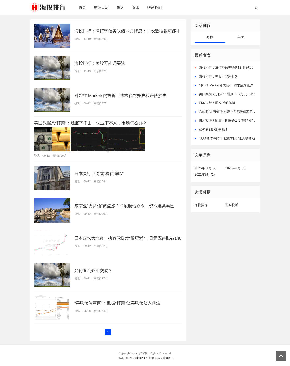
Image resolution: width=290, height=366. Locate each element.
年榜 (240, 37)
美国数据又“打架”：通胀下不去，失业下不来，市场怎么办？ (90, 123)
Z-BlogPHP (140, 357)
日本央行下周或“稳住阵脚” (99, 173)
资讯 (135, 7)
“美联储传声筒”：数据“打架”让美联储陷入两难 (117, 303)
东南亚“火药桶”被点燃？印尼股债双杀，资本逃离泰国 (124, 205)
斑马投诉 (231, 205)
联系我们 (154, 7)
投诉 (120, 7)
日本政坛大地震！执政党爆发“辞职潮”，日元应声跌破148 (127, 238)
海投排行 (201, 205)
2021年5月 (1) (205, 174)
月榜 (210, 37)
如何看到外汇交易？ (93, 270)
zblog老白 (167, 357)
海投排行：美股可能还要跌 (99, 63)
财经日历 (101, 7)
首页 (82, 7)
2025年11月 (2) (205, 168)
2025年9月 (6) (235, 168)
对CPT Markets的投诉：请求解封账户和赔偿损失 (120, 95)
